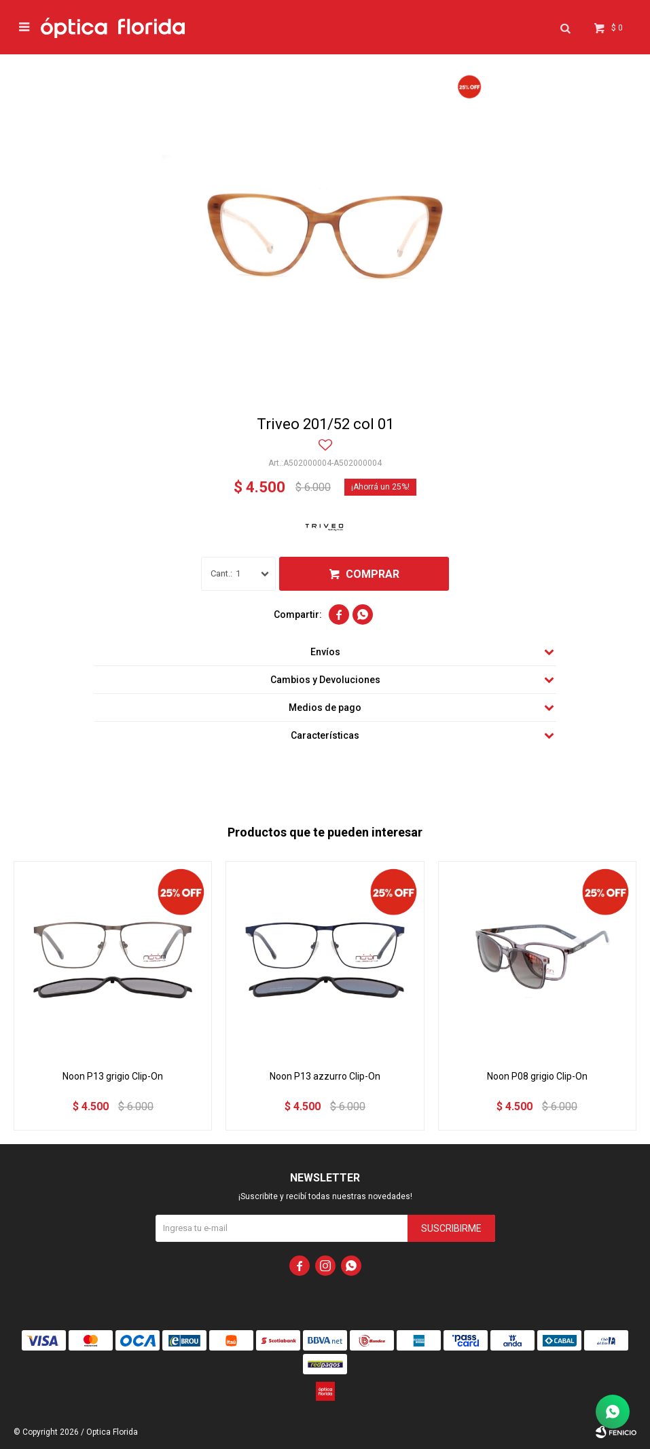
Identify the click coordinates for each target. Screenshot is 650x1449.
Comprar (372, 574)
